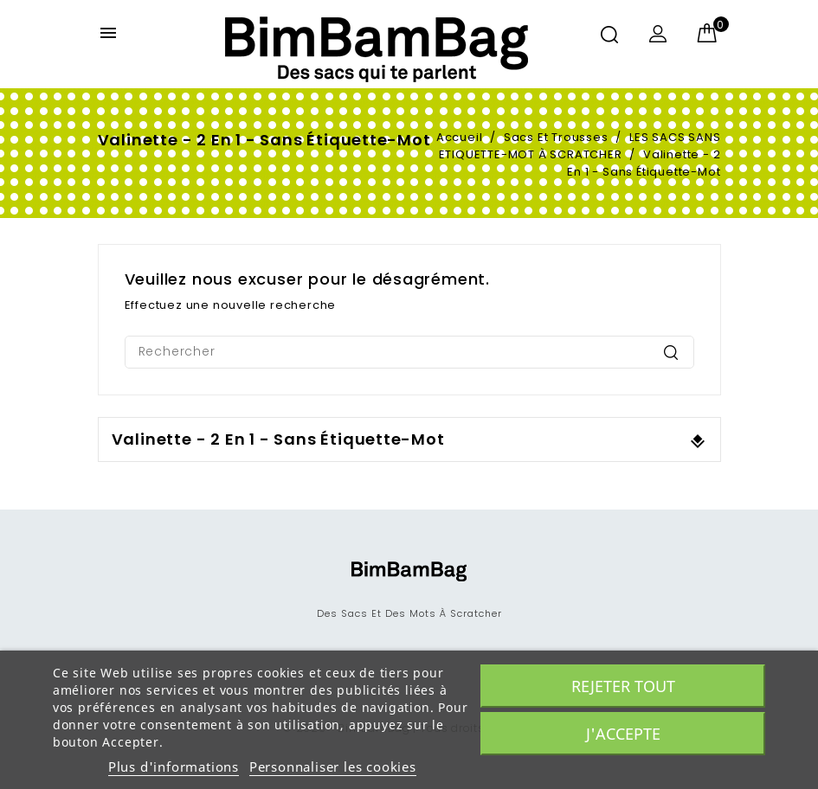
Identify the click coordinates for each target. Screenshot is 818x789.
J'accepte (623, 733)
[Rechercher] (409, 352)
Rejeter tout (623, 686)
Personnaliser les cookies (332, 766)
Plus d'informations (173, 766)
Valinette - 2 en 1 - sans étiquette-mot (278, 439)
